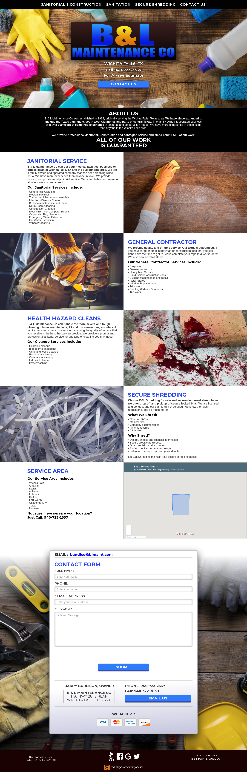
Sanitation (118, 4)
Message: (63, 609)
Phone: (61, 583)
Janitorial (53, 4)
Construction (86, 4)
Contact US (193, 4)
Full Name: (65, 571)
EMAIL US (158, 698)
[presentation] (78, 654)
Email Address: (70, 596)
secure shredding (155, 4)
